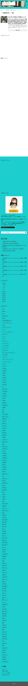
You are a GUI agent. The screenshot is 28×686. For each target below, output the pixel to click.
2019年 (4, 297)
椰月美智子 (5, 544)
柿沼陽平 (14, 21)
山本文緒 (4, 460)
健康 (3, 412)
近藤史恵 (4, 627)
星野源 (3, 499)
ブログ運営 (5, 354)
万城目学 (4, 370)
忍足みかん (5, 478)
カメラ (3, 338)
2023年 (4, 283)
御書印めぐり (5, 473)
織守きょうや (10, 23)
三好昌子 (4, 373)
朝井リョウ (5, 508)
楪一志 (22, 21)
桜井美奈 (4, 533)
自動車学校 (5, 604)
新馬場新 (4, 490)
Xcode (3, 318)
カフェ (3, 336)
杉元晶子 (4, 517)
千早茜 (3, 421)
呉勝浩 (3, 430)
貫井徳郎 (4, 620)
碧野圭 (25, 22)
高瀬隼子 (4, 657)
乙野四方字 (5, 389)
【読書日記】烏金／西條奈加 (9, 241)
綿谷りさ (4, 597)
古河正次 (4, 428)
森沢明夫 (18, 21)
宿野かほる (5, 446)
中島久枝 (4, 377)
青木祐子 (4, 650)
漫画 (3, 560)
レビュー (4, 364)
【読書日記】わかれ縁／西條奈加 (10, 243)
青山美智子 (5, 648)
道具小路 (4, 631)
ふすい (3, 325)
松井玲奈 (4, 526)
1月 (4, 289)
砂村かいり (21, 22)
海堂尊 (3, 558)
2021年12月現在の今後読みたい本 (17, 17)
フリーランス (5, 348)
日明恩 (3, 496)
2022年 (4, 291)
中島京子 (4, 380)
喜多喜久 (4, 432)
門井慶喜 (24, 23)
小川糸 (3, 451)
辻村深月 (4, 625)
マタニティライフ (6, 361)
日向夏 (3, 494)
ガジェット (5, 341)
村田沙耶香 (5, 519)
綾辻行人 (4, 595)
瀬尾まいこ (5, 563)
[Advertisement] (12, 45)
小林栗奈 (4, 453)
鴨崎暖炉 (4, 659)
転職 (3, 622)
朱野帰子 (4, 515)
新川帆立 (4, 487)
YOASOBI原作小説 (6, 320)
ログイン (4, 669)
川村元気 (4, 469)
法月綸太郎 (5, 554)
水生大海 (4, 549)
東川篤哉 (4, 522)
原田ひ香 (4, 423)
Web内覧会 (5, 315)
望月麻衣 (4, 506)
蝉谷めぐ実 (5, 611)
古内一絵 (18, 20)
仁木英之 (4, 393)
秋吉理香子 (5, 586)
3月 (4, 287)
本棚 (11, 21)
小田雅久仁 (5, 457)
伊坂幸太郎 (13, 20)
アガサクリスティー (7, 327)
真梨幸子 (4, 574)
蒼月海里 (15, 23)
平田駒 (3, 471)
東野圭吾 (4, 524)
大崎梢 (3, 437)
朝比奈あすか (5, 510)
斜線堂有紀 (5, 483)
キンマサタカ (5, 343)
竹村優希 (4, 588)
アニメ (3, 329)
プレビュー (5, 357)
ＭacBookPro (5, 661)
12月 (4, 285)
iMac (3, 309)
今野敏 (3, 400)
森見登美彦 (5, 542)
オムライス (5, 334)
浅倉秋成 (4, 556)
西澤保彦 (4, 615)
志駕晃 (3, 480)
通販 (3, 629)
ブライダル (5, 350)
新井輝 (3, 485)
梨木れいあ (5, 538)
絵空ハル (4, 593)
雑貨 (3, 645)
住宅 (3, 409)
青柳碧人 (4, 652)
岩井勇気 (4, 467)
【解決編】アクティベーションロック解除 (12, 258)
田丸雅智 (4, 565)
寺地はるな (22, 20)
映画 (3, 501)
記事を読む (18, 30)
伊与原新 (4, 402)
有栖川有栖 (5, 503)
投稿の (5, 670)
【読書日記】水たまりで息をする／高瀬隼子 (13, 248)
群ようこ (4, 602)
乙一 (3, 386)
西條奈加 (19, 23)
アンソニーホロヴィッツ (8, 332)
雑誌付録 (4, 643)
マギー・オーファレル (20, 18)
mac (3, 313)
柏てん (3, 528)
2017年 (4, 301)
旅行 (3, 492)
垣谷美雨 (4, 435)
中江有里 (4, 382)
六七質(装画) (5, 414)
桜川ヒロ (4, 535)
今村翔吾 (4, 396)
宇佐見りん (5, 439)
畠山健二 (4, 570)
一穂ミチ (4, 366)
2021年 (4, 293)
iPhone (4, 311)
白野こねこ (5, 572)
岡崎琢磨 (4, 462)
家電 (3, 444)
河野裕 (3, 551)
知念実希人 (16, 22)
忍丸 (3, 476)
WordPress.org (5, 674)
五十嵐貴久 (5, 391)
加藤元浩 (4, 418)
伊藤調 (3, 407)
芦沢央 (3, 606)
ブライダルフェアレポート (8, 352)
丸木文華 (4, 384)
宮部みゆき (5, 441)
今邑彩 (3, 398)
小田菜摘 (4, 455)
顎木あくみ (5, 654)
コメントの (6, 672)
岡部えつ (4, 464)
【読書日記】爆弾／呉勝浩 (8, 250)
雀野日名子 (5, 638)
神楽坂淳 (4, 583)
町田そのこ (12, 22)
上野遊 (3, 375)
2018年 (4, 299)
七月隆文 (4, 368)
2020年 (4, 295)
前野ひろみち (5, 416)
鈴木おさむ (5, 634)
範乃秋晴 (4, 590)
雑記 (3, 641)
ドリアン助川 (5, 345)
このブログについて (7, 322)
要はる (3, 618)
